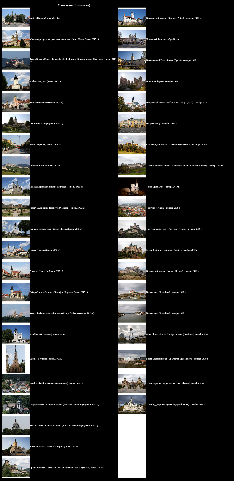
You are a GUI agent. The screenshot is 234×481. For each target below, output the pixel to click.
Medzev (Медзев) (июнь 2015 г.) (45, 81)
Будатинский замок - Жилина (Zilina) (165, 18)
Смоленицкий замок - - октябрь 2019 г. (176, 144)
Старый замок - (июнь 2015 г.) (64, 404)
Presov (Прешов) (38, 144)
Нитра (149, 123)
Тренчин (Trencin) (155, 208)
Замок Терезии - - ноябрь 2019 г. (176, 383)
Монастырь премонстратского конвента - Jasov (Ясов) (57, 39)
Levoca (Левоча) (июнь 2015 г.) (45, 250)
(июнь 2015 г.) (53, 18)
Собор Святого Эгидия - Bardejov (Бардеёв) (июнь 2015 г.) (59, 292)
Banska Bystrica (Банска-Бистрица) (47, 446)
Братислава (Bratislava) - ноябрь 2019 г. (166, 292)
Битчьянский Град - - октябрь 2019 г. (172, 60)
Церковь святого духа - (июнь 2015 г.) (56, 229)
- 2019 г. (172, 208)
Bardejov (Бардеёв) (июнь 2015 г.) (46, 271)
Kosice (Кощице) (38, 18)
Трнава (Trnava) (154, 187)
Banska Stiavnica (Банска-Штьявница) (49, 383)
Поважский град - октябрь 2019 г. (163, 81)
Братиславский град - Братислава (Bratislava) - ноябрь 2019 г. (177, 359)
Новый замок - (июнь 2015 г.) (64, 425)
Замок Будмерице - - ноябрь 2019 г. (175, 404)
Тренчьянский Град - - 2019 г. (174, 229)
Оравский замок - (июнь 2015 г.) (67, 467)
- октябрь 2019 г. (192, 18)
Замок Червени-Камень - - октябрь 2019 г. (185, 165)
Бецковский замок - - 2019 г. (172, 271)
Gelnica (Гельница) (39, 123)
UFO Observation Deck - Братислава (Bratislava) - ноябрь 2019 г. (178, 334)
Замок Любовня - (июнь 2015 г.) (62, 313)
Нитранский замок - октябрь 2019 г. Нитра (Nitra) (170, 102)
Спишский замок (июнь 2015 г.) (45, 165)
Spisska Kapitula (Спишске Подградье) (49, 187)
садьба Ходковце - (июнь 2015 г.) (58, 208)
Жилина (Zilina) (154, 39)
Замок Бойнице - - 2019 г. (172, 250)
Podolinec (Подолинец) (41, 334)
